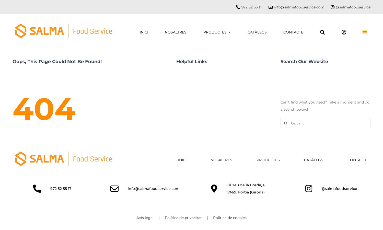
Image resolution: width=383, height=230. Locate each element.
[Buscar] (322, 32)
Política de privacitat (183, 217)
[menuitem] (364, 32)
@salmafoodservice (353, 7)
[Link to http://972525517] (37, 189)
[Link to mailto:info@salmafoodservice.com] (114, 189)
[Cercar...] (325, 123)
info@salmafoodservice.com (299, 7)
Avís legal (145, 217)
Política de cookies (230, 217)
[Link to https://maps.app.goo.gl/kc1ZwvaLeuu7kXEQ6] (214, 189)
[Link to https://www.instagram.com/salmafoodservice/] (332, 7)
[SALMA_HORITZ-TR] (64, 153)
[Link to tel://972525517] (238, 7)
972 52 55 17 (251, 7)
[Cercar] (286, 123)
